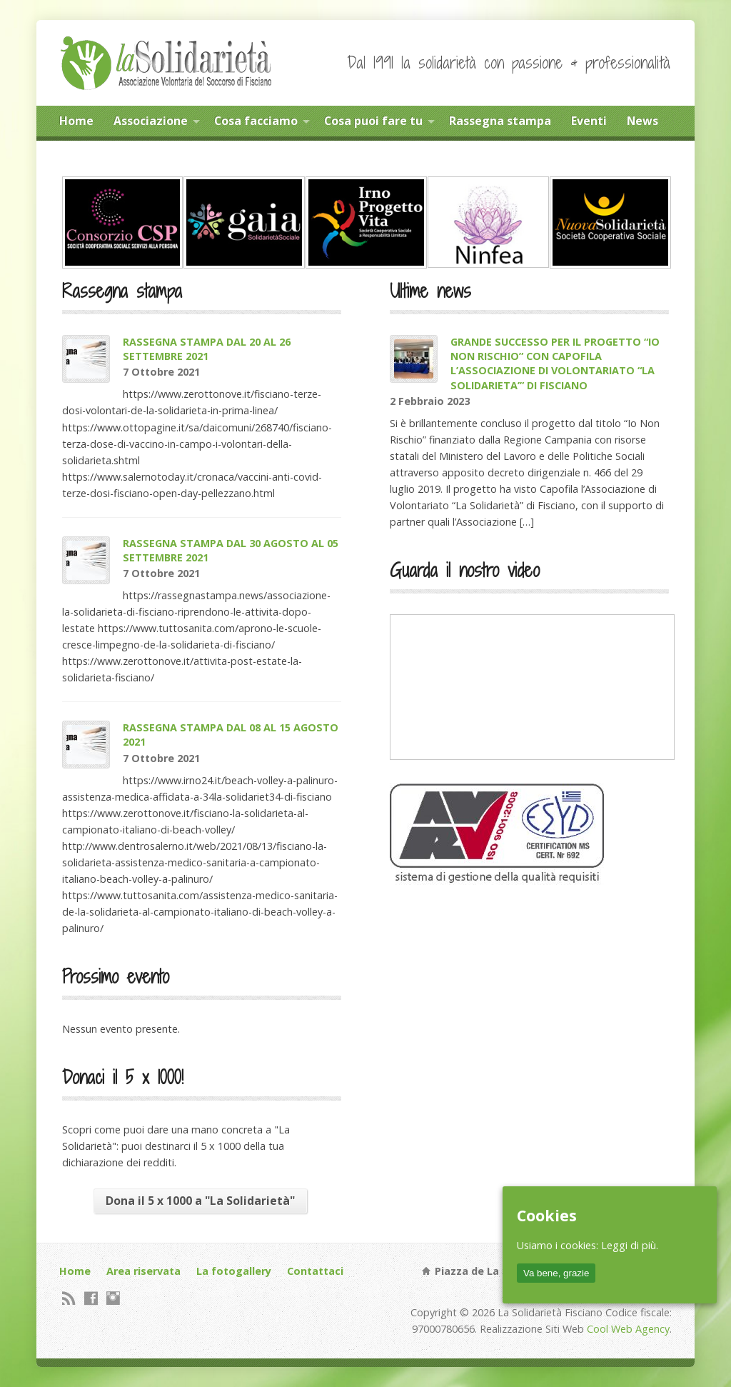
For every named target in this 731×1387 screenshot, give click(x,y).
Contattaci (315, 1271)
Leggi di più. (629, 1245)
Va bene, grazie (556, 1273)
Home (76, 121)
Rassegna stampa (500, 121)
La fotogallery (233, 1271)
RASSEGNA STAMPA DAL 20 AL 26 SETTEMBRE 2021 (207, 349)
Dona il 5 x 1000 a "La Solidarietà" (200, 1200)
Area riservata (143, 1271)
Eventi (589, 121)
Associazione (151, 121)
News (642, 121)
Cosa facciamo (256, 121)
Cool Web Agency (628, 1329)
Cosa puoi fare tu (373, 121)
